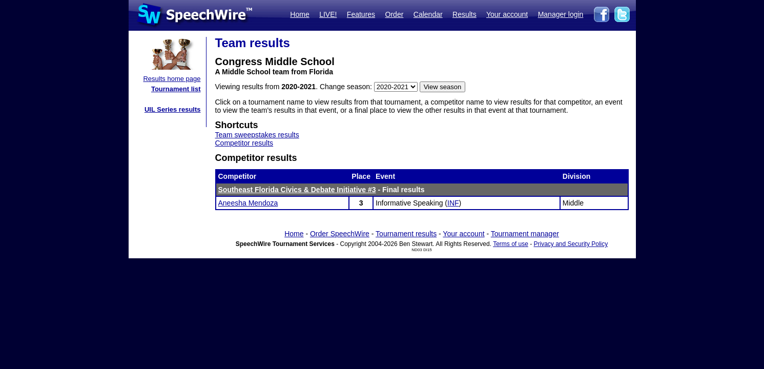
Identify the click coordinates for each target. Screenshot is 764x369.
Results (464, 14)
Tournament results (406, 234)
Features (361, 14)
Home (299, 14)
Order (394, 14)
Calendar (428, 14)
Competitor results (244, 143)
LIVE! (328, 14)
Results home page (171, 79)
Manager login (561, 14)
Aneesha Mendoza (248, 203)
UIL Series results (172, 109)
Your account (507, 14)
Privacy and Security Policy (571, 244)
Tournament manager (525, 234)
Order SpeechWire (339, 234)
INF (453, 203)
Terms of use (510, 244)
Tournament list (176, 89)
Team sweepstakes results (257, 135)
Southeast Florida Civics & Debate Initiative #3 (297, 190)
